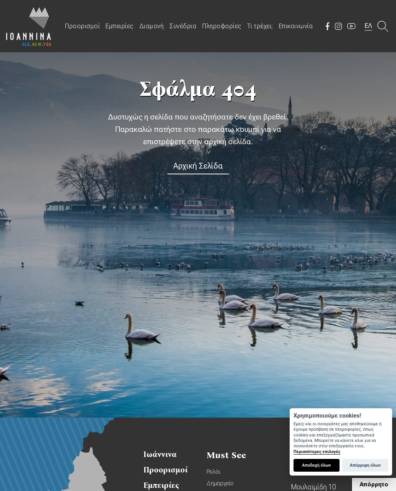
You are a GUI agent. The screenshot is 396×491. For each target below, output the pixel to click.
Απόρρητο (374, 484)
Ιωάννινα (160, 454)
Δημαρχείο (220, 483)
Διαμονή (151, 26)
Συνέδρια (182, 26)
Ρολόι (213, 471)
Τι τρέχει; (260, 26)
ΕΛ (368, 25)
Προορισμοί (82, 26)
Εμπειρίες (119, 26)
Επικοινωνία (296, 26)
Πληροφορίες (221, 26)
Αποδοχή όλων (316, 465)
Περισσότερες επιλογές (317, 451)
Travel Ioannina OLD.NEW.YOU (29, 26)
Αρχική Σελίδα (198, 165)
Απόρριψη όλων (365, 465)
